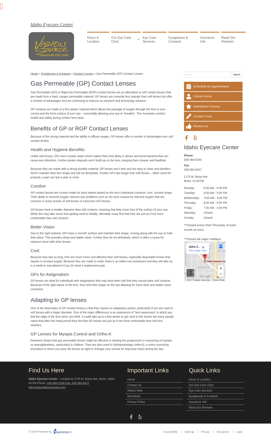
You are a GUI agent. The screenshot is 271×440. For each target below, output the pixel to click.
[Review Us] (213, 126)
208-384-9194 (193, 159)
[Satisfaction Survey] (213, 106)
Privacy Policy (136, 401)
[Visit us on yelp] (195, 137)
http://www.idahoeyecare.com (47, 387)
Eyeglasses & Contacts (178, 39)
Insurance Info (207, 39)
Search (236, 74)
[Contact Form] (213, 116)
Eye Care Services (149, 39)
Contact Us (134, 385)
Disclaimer (133, 396)
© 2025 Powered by (50, 431)
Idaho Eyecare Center (52, 24)
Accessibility (170, 431)
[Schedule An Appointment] (213, 86)
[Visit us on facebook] (186, 137)
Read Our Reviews (228, 39)
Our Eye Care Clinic (121, 39)
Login (239, 431)
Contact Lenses (83, 73)
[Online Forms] (213, 96)
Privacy (205, 431)
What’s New (134, 390)
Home (34, 73)
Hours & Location (93, 39)
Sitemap (189, 431)
